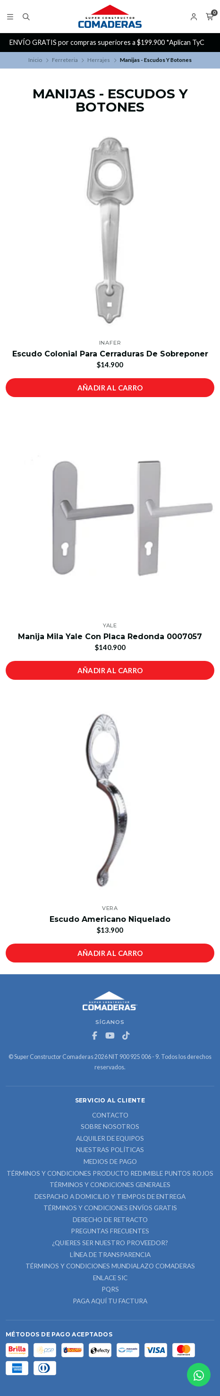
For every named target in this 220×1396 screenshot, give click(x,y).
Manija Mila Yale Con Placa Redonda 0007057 (110, 636)
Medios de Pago (110, 1162)
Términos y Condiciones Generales (110, 1185)
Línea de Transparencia (110, 1255)
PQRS (110, 1289)
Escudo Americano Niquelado (110, 919)
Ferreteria (65, 60)
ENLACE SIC (110, 1278)
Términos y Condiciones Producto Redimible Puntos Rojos (110, 1174)
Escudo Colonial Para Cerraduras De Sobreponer (110, 353)
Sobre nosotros (110, 1127)
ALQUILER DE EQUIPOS (110, 1139)
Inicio (35, 60)
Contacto (110, 1115)
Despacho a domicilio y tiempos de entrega (110, 1197)
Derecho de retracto (110, 1220)
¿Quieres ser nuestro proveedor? (110, 1243)
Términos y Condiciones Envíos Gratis (110, 1208)
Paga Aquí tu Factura (110, 1301)
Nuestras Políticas (110, 1150)
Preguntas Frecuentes (110, 1231)
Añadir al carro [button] (110, 387)
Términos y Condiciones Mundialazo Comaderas (110, 1266)
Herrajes (98, 60)
